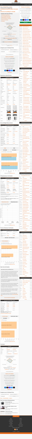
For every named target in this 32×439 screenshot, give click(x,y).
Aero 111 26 (24, 163)
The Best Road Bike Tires (26, 26)
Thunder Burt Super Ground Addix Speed (26, 181)
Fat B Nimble (24, 296)
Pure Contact (24, 257)
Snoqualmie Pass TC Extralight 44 (25, 76)
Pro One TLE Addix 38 (26, 84)
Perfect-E (24, 274)
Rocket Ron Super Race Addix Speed (26, 221)
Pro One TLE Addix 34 (26, 93)
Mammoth (24, 294)
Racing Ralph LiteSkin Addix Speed (26, 214)
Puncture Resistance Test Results (6, 18)
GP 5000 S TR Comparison (26, 43)
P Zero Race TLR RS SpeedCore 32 (25, 74)
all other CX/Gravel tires (13, 34)
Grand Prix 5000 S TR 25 (25, 151)
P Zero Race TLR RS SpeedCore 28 (25, 160)
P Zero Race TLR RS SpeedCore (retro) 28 (25, 148)
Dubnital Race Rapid (25, 218)
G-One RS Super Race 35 (26, 100)
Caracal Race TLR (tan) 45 (26, 97)
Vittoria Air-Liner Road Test (26, 51)
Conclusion (3, 21)
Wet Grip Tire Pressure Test (26, 29)
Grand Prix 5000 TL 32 (26, 107)
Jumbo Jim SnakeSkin (25, 282)
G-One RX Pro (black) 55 (25, 205)
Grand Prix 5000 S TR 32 (26, 71)
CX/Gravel (11, 422)
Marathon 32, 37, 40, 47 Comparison (27, 63)
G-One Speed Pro (25, 178)
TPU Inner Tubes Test (25, 28)
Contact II (24, 265)
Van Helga (24, 288)
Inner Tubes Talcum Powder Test (27, 31)
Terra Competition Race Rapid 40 (26, 116)
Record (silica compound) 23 (26, 166)
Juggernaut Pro (24, 297)
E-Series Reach (24, 259)
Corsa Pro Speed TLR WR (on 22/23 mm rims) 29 (26, 132)
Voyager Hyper (24, 241)
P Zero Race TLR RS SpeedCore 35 (25, 81)
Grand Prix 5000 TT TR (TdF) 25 (26, 139)
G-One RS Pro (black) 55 (25, 207)
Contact (21, 422)
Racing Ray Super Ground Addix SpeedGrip (26, 211)
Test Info (21, 419)
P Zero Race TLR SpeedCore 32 (26, 104)
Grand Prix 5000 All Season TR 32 (26, 113)
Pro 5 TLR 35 (24, 82)
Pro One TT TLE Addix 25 (26, 141)
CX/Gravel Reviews (5, 398)
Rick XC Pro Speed (25, 195)
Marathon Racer (25, 266)
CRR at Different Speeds (26, 48)
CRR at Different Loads (25, 40)
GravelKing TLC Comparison (27, 52)
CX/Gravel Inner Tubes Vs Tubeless (27, 37)
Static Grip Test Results (5, 19)
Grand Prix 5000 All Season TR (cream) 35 (26, 91)
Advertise (20, 423)
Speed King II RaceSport (26, 199)
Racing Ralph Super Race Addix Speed (26, 227)
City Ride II (24, 269)
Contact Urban (24, 242)
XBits (16, 431)
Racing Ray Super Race (25, 204)
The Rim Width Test (25, 54)
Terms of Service (20, 424)
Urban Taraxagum (25, 263)
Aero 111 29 (24, 157)
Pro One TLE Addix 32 (26, 106)
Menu (30, 4)
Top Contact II (24, 262)
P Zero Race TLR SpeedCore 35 (26, 119)
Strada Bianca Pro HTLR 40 (26, 85)
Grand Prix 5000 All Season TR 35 (26, 95)
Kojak (23, 268)
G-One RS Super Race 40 (26, 109)
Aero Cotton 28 (24, 169)
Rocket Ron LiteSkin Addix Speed (26, 186)
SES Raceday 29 (24, 142)
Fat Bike (11, 424)
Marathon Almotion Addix (26, 247)
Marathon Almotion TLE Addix (25, 249)
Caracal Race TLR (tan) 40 (26, 78)
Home (1, 4)
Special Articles (11, 426)
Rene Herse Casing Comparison (27, 46)
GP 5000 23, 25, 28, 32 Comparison (27, 58)
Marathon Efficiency (25, 244)
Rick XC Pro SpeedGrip (25, 202)
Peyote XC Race (24, 224)
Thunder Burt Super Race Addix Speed (26, 189)
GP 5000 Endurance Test (26, 57)
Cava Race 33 (24, 87)
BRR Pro (21, 418)
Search (27, 4)
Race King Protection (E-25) (26, 191)
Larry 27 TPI (24, 291)
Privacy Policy (21, 426)
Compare (10, 398)
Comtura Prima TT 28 (25, 144)
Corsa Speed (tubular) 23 (26, 168)
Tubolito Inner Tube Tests (26, 55)
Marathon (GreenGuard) (26, 254)
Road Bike (11, 419)
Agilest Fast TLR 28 (25, 153)
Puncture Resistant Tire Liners (26, 34)
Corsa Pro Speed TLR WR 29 (26, 129)
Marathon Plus (24, 271)
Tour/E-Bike (10, 423)
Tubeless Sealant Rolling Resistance (27, 60)
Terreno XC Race (25, 201)
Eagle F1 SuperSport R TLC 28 (26, 154)
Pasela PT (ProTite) (25, 251)
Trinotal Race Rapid (25, 228)
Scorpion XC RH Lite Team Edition (26, 184)
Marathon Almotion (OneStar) (25, 239)
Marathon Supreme (25, 245)
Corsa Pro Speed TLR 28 (25, 128)
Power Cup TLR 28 (25, 156)
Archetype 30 (24, 135)
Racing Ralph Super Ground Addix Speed (26, 198)
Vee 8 (23, 285)
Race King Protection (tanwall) (25, 217)
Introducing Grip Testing (26, 49)
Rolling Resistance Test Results (6, 17)
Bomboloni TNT (24, 293)
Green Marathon (25, 260)
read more (11, 45)
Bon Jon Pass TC (25, 235)
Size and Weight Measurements (6, 16)
